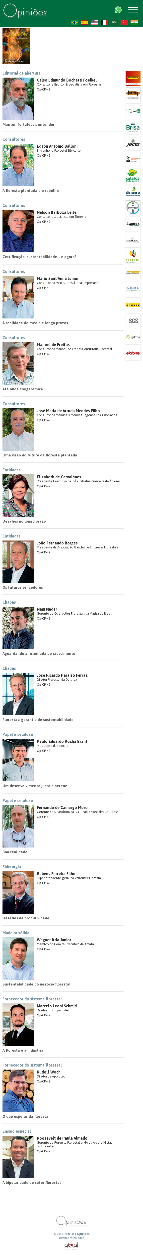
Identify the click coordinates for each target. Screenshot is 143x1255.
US (94, 22)
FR (104, 22)
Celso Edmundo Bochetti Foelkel (67, 80)
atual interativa (71, 1246)
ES (84, 22)
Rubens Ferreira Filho (56, 873)
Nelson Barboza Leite (56, 212)
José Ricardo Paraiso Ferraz (62, 675)
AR (114, 22)
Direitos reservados (71, 1238)
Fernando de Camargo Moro (62, 807)
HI (134, 22)
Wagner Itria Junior (54, 940)
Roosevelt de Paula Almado (62, 1138)
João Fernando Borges (57, 543)
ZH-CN (124, 22)
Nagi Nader (47, 609)
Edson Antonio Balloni (57, 146)
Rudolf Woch (49, 1072)
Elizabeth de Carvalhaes (59, 477)
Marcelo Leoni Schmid (57, 1006)
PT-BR (74, 22)
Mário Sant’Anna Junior (58, 278)
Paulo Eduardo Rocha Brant (62, 741)
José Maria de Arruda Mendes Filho (68, 410)
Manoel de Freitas (53, 344)
